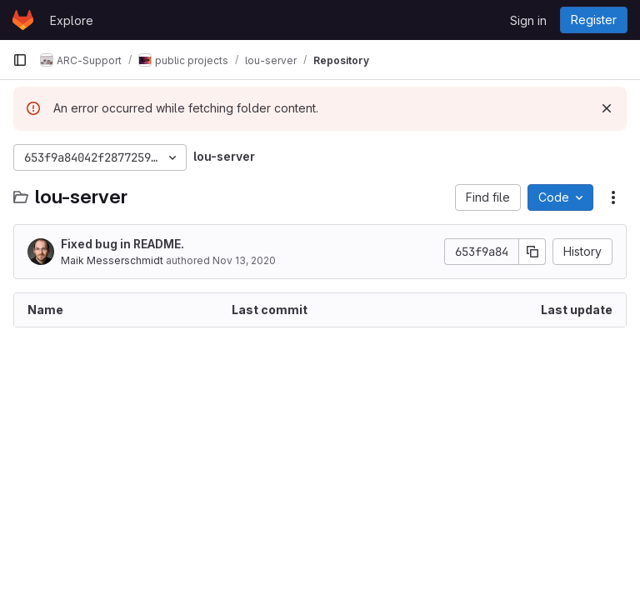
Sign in (528, 20)
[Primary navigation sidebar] (20, 60)
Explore (71, 20)
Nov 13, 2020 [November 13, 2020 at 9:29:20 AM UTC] (244, 260)
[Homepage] (23, 20)
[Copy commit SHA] (532, 251)
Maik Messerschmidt (112, 260)
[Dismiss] (607, 108)
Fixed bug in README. (122, 244)
